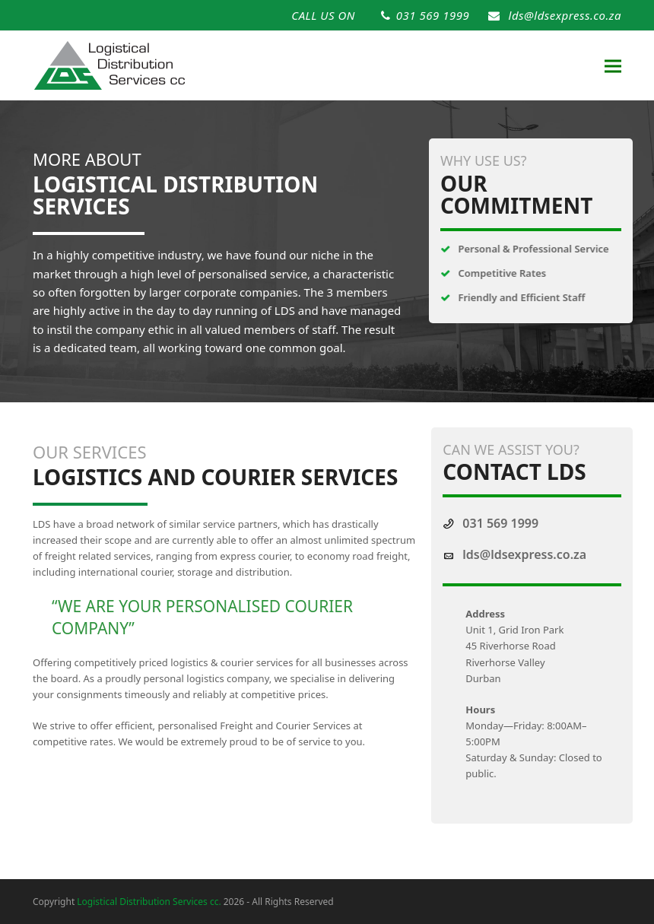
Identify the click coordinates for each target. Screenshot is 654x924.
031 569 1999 (432, 15)
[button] (613, 65)
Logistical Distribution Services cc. (149, 901)
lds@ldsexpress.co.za (565, 15)
